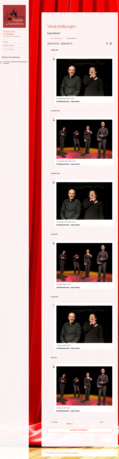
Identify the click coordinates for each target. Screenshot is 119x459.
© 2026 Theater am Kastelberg (61, 453)
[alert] (14, 62)
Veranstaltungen (8, 49)
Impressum (74, 453)
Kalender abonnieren (79, 430)
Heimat (5, 42)
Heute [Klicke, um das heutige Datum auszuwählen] (101, 422)
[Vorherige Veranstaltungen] (54, 422)
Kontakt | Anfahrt (8, 45)
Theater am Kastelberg (9, 32)
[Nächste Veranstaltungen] (70, 424)
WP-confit (48, 453)
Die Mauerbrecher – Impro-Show (68, 101)
